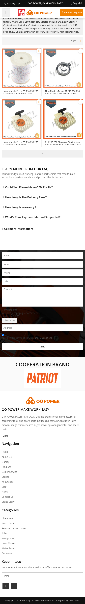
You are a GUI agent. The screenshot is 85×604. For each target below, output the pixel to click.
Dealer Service (9, 471)
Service (5, 476)
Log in (5, 3)
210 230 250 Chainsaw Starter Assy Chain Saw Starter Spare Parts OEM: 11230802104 (63, 144)
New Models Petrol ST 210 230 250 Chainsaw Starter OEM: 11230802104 (20, 144)
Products (6, 466)
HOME (5, 451)
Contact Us (7, 496)
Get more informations (18, 229)
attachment (9, 320)
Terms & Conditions (43, 337)
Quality (5, 461)
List (77, 40)
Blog (4, 486)
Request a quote (73, 12)
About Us (7, 456)
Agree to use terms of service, (27, 337)
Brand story (8, 501)
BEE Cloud (74, 600)
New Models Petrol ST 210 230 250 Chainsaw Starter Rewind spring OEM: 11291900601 (62, 93)
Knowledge (8, 481)
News (5, 491)
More (5, 435)
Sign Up (16, 3)
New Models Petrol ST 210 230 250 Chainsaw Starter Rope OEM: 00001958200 (20, 93)
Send (42, 346)
